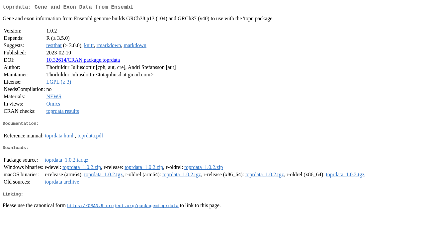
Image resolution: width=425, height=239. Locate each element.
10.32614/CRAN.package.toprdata (83, 61)
